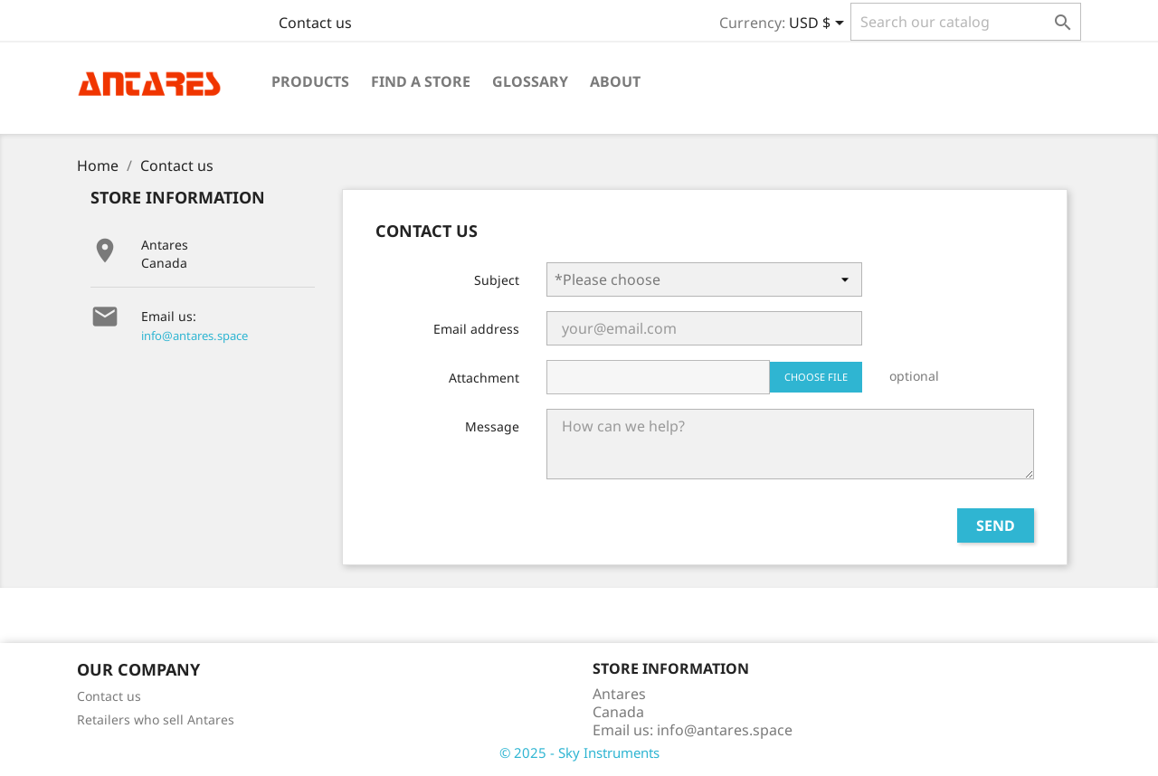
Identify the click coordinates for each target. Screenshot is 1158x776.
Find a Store (420, 81)
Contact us (315, 23)
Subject (496, 280)
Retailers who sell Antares (155, 719)
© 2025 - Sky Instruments (579, 752)
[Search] (965, 22)
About (615, 81)
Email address (476, 328)
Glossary (530, 81)
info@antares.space (194, 335)
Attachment (484, 377)
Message (492, 426)
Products (310, 81)
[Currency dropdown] (819, 24)
